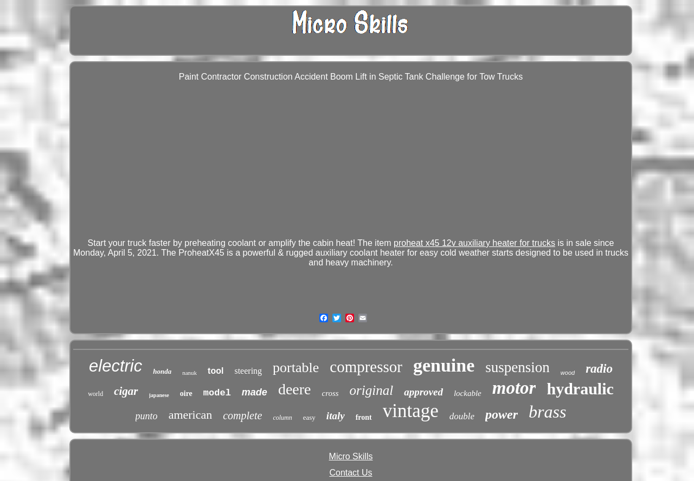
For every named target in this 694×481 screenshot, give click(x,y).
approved (423, 392)
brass (547, 411)
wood (568, 372)
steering (248, 370)
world (95, 394)
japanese (159, 395)
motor (514, 388)
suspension (517, 367)
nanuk (189, 372)
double (461, 416)
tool (215, 370)
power (501, 414)
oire (186, 393)
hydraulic (580, 389)
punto (147, 416)
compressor (366, 366)
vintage (411, 410)
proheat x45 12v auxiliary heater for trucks (474, 243)
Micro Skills (351, 456)
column (282, 417)
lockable (467, 393)
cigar (126, 391)
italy (335, 415)
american (191, 414)
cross (330, 393)
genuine (443, 365)
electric (115, 365)
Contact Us (350, 472)
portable (296, 367)
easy (309, 417)
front (364, 417)
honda (162, 371)
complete (242, 415)
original (372, 390)
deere (294, 389)
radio (599, 368)
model (217, 393)
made (254, 392)
